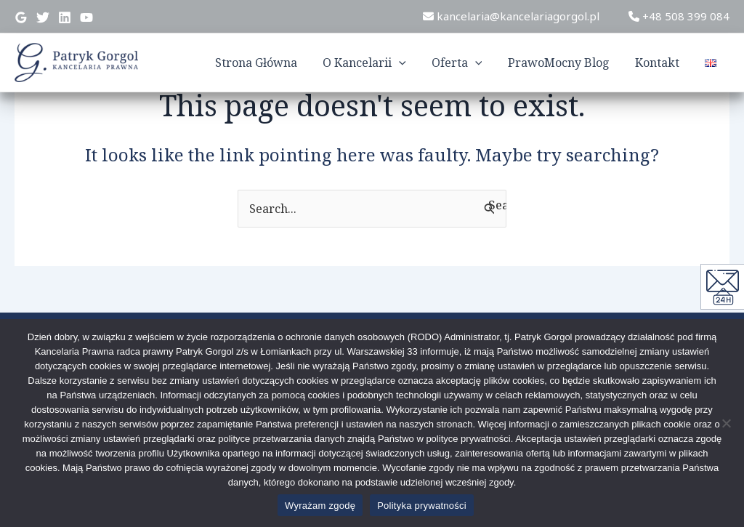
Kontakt (661, 63)
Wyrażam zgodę (320, 505)
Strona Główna (269, 63)
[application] (410, 62)
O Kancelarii (375, 62)
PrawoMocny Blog (564, 63)
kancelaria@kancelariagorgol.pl (511, 16)
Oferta (465, 62)
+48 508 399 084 (678, 16)
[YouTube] (86, 17)
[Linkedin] (64, 17)
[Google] (21, 17)
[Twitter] (42, 17)
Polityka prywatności (421, 505)
